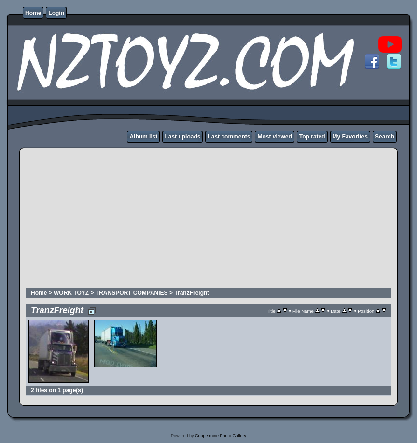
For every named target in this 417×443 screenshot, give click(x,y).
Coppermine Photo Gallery (220, 435)
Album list (143, 136)
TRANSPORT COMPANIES (132, 293)
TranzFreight (191, 293)
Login (56, 13)
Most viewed (274, 136)
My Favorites (350, 136)
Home (33, 13)
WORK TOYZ (71, 293)
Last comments (229, 136)
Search (384, 136)
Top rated (312, 136)
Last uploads (182, 136)
